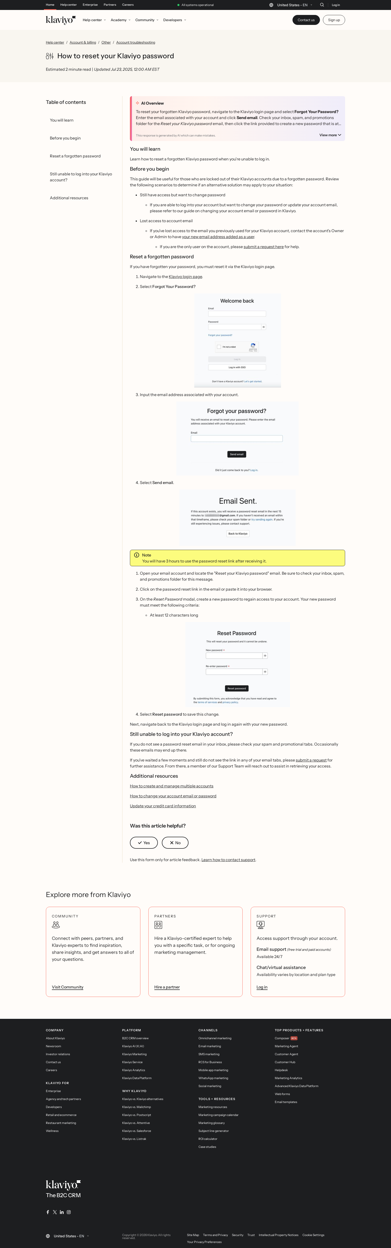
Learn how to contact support (228, 859)
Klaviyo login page (185, 276)
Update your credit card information (163, 805)
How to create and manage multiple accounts (171, 785)
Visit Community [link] (67, 986)
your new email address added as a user (218, 236)
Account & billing (83, 42)
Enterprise (90, 4)
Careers (128, 4)
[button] (237, 340)
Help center (68, 4)
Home (50, 4)
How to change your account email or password (173, 795)
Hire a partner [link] (167, 986)
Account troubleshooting (135, 42)
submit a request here (264, 246)
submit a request (311, 760)
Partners (110, 4)
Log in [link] (262, 986)
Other (106, 42)
